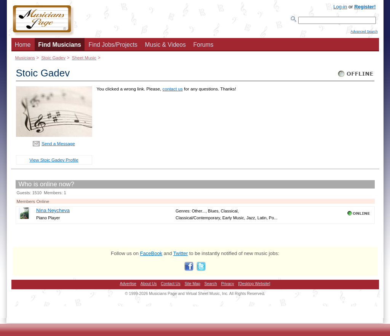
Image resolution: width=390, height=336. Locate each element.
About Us (149, 286)
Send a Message (58, 145)
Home (23, 47)
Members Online (33, 203)
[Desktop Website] (254, 286)
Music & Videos (165, 47)
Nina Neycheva (53, 213)
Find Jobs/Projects (113, 47)
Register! (365, 7)
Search (211, 286)
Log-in (340, 7)
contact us (173, 91)
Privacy (227, 286)
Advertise (128, 286)
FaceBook (151, 255)
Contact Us (170, 286)
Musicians (25, 59)
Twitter (180, 255)
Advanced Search (363, 34)
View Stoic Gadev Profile (53, 162)
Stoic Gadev (53, 59)
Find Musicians (59, 47)
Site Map (192, 286)
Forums (203, 47)
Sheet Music (84, 59)
